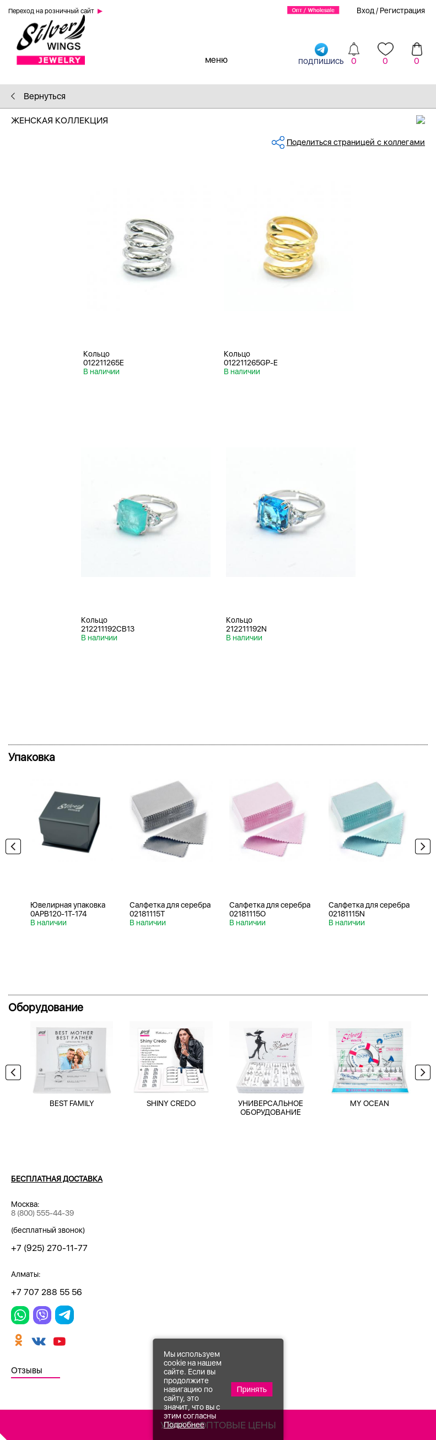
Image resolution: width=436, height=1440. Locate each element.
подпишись (321, 53)
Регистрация (402, 10)
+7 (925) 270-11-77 (49, 1248)
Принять (251, 1389)
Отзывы (26, 1370)
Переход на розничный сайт (51, 11)
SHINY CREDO (171, 1103)
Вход (365, 10)
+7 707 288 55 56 (46, 1292)
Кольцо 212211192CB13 (107, 624)
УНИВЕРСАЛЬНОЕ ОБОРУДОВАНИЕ (270, 1108)
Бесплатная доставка (57, 1178)
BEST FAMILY (72, 1103)
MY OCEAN (369, 1103)
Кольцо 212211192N (246, 624)
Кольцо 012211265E (103, 358)
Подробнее (184, 1424)
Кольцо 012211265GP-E (251, 358)
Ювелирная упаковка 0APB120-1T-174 (67, 909)
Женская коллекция (223, 120)
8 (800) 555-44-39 (42, 1213)
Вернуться (38, 96)
